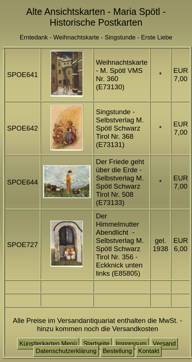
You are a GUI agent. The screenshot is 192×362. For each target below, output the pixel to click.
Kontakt (148, 351)
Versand (164, 343)
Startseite (96, 343)
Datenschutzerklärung (66, 351)
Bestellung (117, 351)
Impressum (131, 343)
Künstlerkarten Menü (48, 343)
